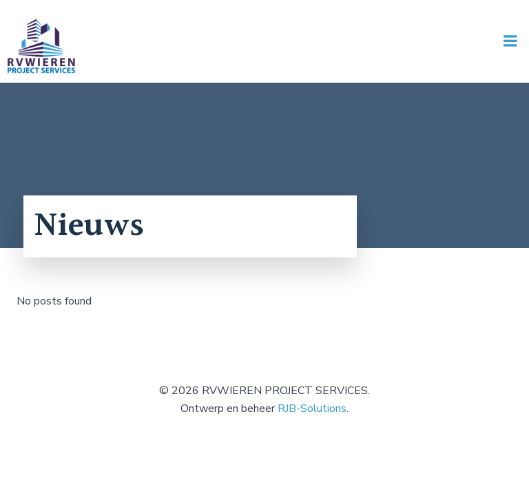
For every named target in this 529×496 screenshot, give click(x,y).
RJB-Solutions (312, 408)
